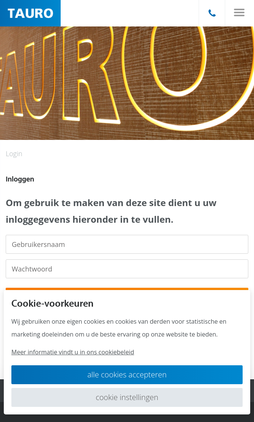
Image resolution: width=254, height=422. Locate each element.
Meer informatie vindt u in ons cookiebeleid (72, 352)
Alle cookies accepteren (126, 374)
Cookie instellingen (127, 397)
